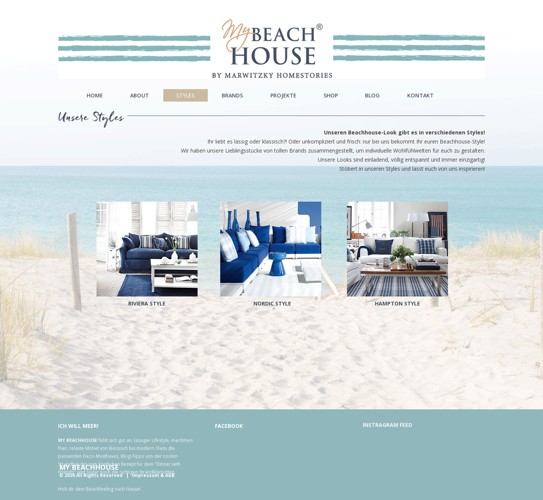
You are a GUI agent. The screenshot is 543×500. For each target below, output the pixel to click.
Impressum (145, 475)
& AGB (167, 475)
